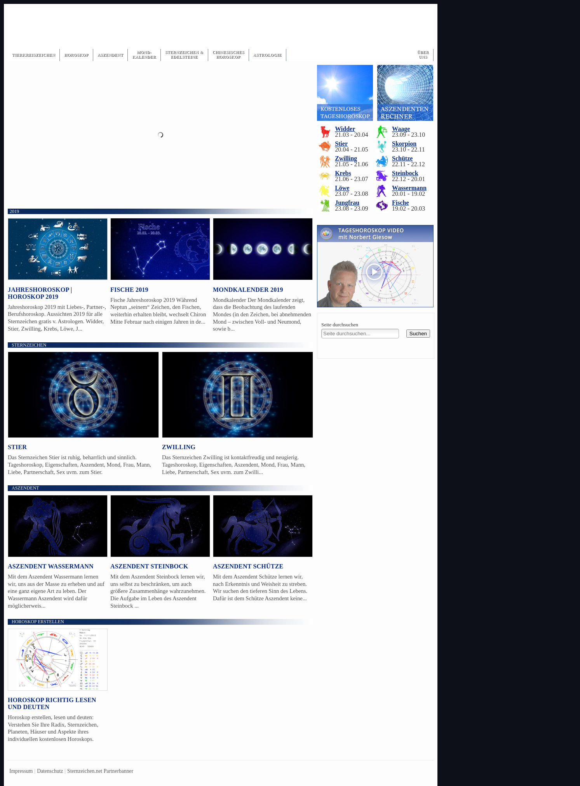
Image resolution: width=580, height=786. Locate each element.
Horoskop (76, 55)
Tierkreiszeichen (33, 55)
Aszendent (111, 55)
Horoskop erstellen (38, 621)
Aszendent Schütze (248, 566)
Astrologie (267, 55)
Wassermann (409, 188)
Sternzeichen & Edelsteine (184, 54)
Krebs (343, 173)
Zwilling (178, 447)
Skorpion (404, 143)
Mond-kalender (144, 54)
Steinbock (405, 173)
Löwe (342, 188)
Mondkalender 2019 (248, 289)
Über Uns (423, 54)
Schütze (402, 158)
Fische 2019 (129, 289)
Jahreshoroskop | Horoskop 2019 (40, 293)
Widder (345, 128)
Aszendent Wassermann (51, 566)
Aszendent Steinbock (149, 566)
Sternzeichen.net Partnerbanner (100, 771)
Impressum (21, 771)
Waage (401, 128)
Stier (17, 447)
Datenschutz (50, 771)
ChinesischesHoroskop (228, 54)
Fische (400, 202)
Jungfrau (347, 202)
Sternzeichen (29, 345)
